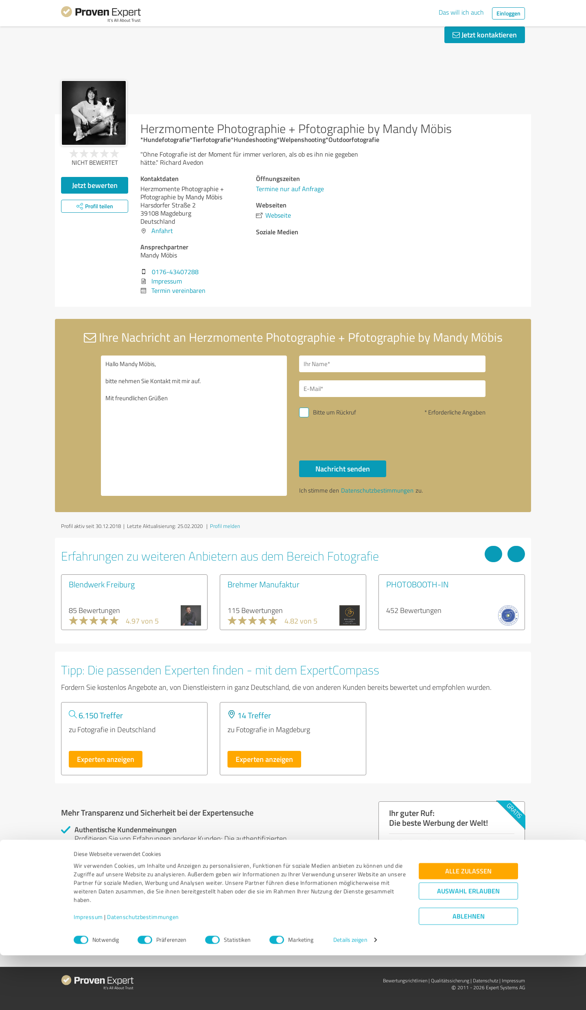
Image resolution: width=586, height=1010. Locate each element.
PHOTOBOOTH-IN (417, 584)
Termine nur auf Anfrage (290, 188)
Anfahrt (162, 230)
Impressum (88, 972)
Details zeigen (350, 995)
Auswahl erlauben (468, 946)
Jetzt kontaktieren (485, 34)
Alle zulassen (468, 926)
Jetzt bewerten (95, 185)
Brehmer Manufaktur (263, 584)
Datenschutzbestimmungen (143, 972)
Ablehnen (469, 971)
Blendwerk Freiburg (102, 584)
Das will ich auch (461, 12)
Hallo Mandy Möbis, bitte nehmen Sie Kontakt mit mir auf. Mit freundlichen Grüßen (194, 426)
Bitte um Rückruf (334, 412)
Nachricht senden (342, 468)
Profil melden (225, 526)
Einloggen (508, 13)
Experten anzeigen (105, 759)
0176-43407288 (175, 271)
